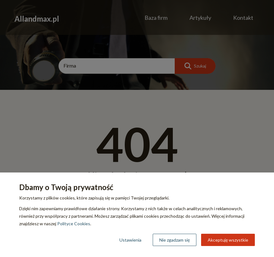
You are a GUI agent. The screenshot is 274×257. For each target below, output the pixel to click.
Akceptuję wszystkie (228, 240)
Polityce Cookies (73, 223)
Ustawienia (130, 240)
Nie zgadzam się (174, 240)
